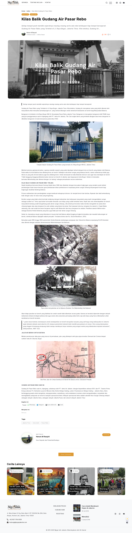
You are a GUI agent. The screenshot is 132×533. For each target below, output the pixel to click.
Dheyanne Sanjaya (18, 471)
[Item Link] (21, 481)
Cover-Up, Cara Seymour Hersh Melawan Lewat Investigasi (80, 489)
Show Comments (66, 454)
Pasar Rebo (45, 423)
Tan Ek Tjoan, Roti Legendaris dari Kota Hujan (18, 489)
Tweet (24, 405)
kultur (28, 11)
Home (23, 11)
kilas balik (36, 423)
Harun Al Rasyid (32, 32)
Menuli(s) (85, 517)
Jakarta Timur (26, 423)
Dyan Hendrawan (47, 471)
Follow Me (106, 434)
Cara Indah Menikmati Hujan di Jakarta (90, 507)
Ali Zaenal (75, 471)
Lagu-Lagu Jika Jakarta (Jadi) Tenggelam (49, 490)
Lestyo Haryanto (107, 471)
